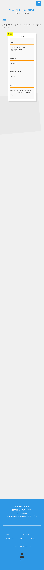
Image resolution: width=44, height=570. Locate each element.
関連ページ (10, 539)
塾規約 (8, 534)
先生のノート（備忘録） (28, 539)
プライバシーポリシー (24, 534)
